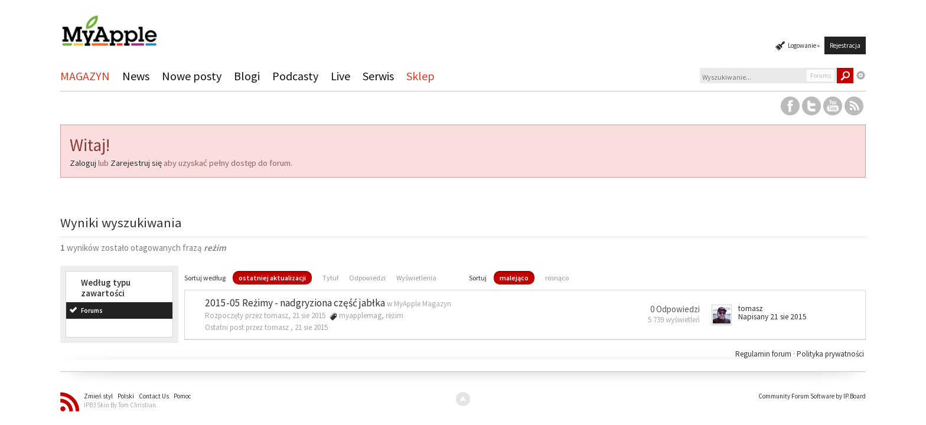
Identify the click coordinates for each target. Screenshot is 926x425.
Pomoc (182, 396)
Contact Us (154, 396)
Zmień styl (98, 396)
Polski (126, 396)
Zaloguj (83, 163)
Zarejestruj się (136, 163)
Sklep (420, 75)
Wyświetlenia (416, 277)
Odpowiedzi (367, 277)
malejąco (514, 277)
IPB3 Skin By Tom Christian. (121, 405)
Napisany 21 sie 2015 (772, 317)
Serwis (378, 75)
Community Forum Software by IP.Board (812, 396)
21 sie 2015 (311, 327)
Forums (92, 310)
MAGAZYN (85, 75)
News (135, 75)
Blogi (247, 75)
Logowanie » (804, 45)
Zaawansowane (861, 75)
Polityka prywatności (830, 354)
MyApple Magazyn (422, 304)
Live (340, 75)
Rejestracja (845, 45)
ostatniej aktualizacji (272, 277)
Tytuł (330, 277)
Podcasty (295, 75)
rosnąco (557, 277)
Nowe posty (191, 75)
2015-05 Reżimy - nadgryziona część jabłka (295, 302)
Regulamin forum (764, 354)
